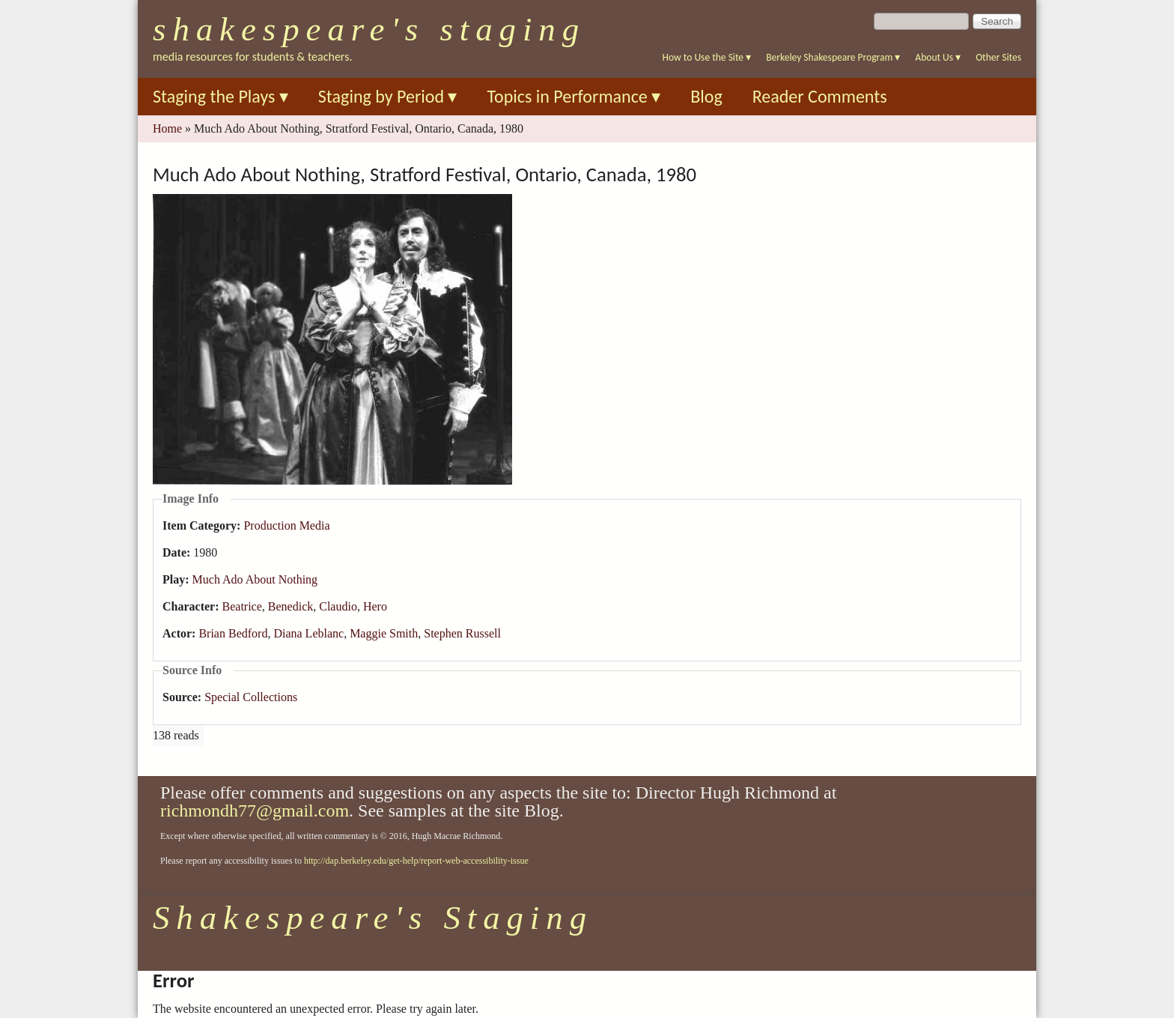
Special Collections (250, 697)
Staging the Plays (220, 96)
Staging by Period (387, 96)
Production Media (286, 525)
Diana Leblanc (308, 633)
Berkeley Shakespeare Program (833, 57)
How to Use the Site (707, 57)
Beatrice (242, 606)
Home (167, 128)
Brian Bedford (232, 633)
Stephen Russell (462, 633)
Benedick (290, 606)
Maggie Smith (384, 633)
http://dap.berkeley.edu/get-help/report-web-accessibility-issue (416, 860)
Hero (375, 606)
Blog (706, 96)
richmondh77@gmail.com (254, 810)
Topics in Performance (573, 96)
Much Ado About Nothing (255, 579)
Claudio (338, 606)
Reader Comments (819, 96)
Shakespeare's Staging (369, 29)
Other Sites (998, 57)
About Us (938, 57)
